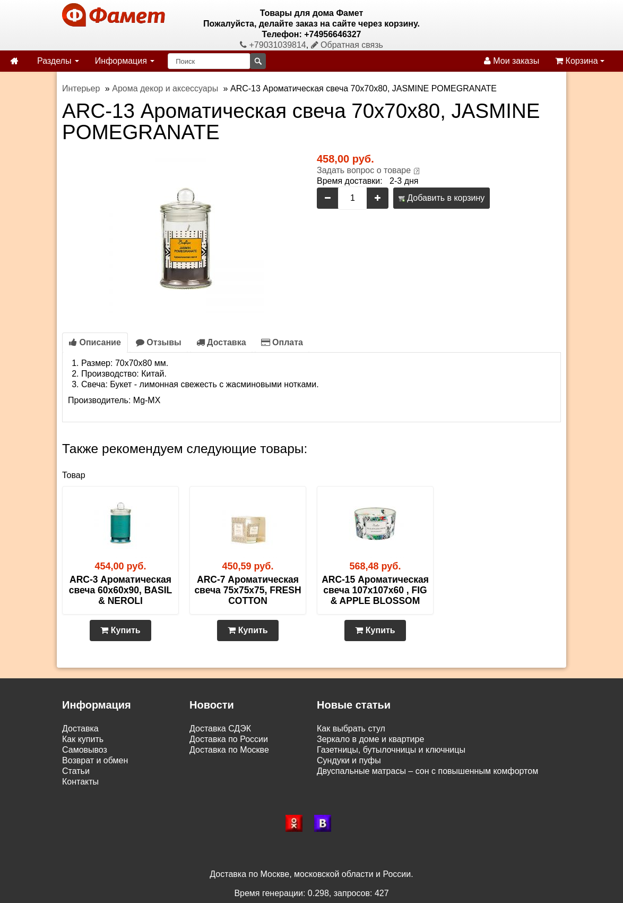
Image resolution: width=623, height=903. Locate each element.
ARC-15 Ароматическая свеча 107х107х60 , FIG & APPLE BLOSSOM (375, 590)
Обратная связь (347, 44)
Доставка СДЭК (220, 728)
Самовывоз (84, 749)
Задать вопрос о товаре (364, 170)
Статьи (76, 771)
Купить (120, 630)
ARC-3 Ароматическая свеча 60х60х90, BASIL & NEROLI (120, 590)
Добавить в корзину (441, 197)
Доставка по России (228, 739)
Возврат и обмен (95, 760)
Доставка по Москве (229, 749)
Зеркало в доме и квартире (370, 739)
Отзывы (158, 342)
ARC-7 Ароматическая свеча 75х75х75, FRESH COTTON (247, 590)
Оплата (282, 342)
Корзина (579, 60)
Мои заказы (511, 60)
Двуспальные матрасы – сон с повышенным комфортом (427, 771)
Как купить (82, 739)
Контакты (80, 781)
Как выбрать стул (351, 728)
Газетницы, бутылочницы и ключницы (391, 749)
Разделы (58, 60)
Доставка (221, 342)
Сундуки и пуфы (349, 760)
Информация (124, 60)
